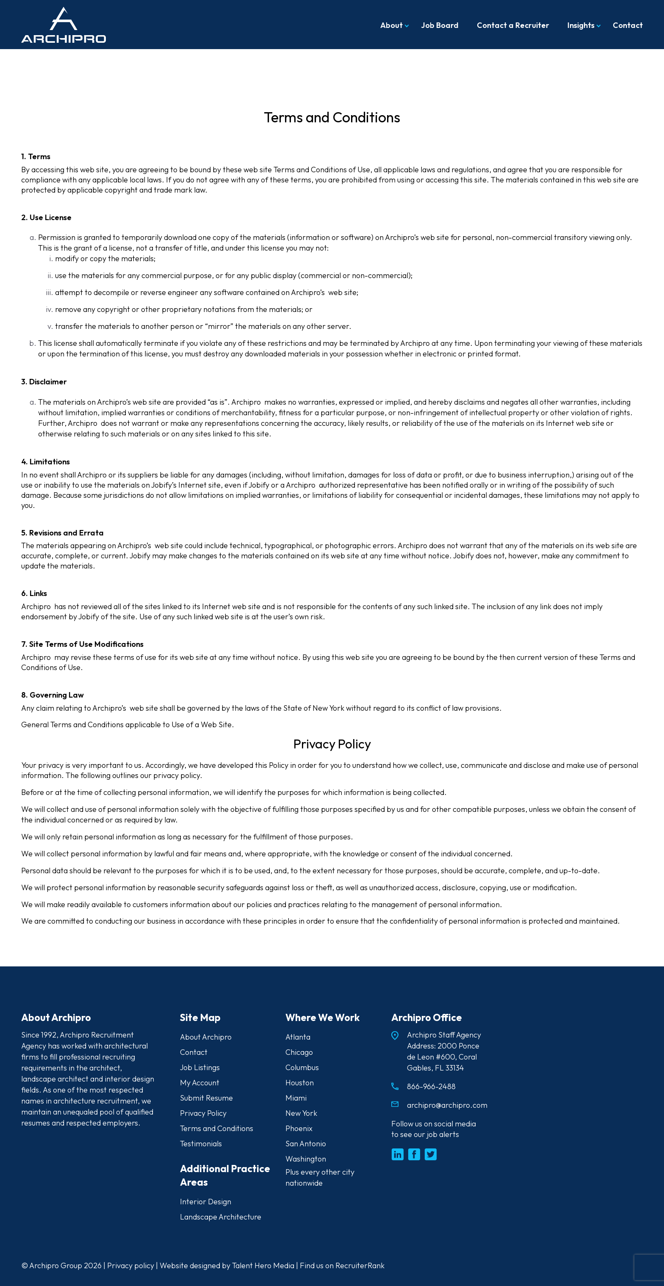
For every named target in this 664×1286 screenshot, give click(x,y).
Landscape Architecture (220, 1217)
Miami (296, 1098)
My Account (199, 1082)
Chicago (299, 1052)
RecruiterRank (360, 1265)
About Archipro (206, 1037)
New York (301, 1113)
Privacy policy (130, 1265)
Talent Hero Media (263, 1265)
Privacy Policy (203, 1113)
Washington (305, 1159)
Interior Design (205, 1201)
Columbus (302, 1067)
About (391, 25)
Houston (299, 1082)
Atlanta (297, 1037)
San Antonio (305, 1143)
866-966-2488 (431, 1086)
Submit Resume (206, 1098)
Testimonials (201, 1143)
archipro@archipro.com (447, 1105)
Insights (581, 25)
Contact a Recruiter (513, 25)
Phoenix (299, 1128)
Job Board (440, 25)
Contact (628, 25)
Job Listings (200, 1067)
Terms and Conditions (216, 1128)
